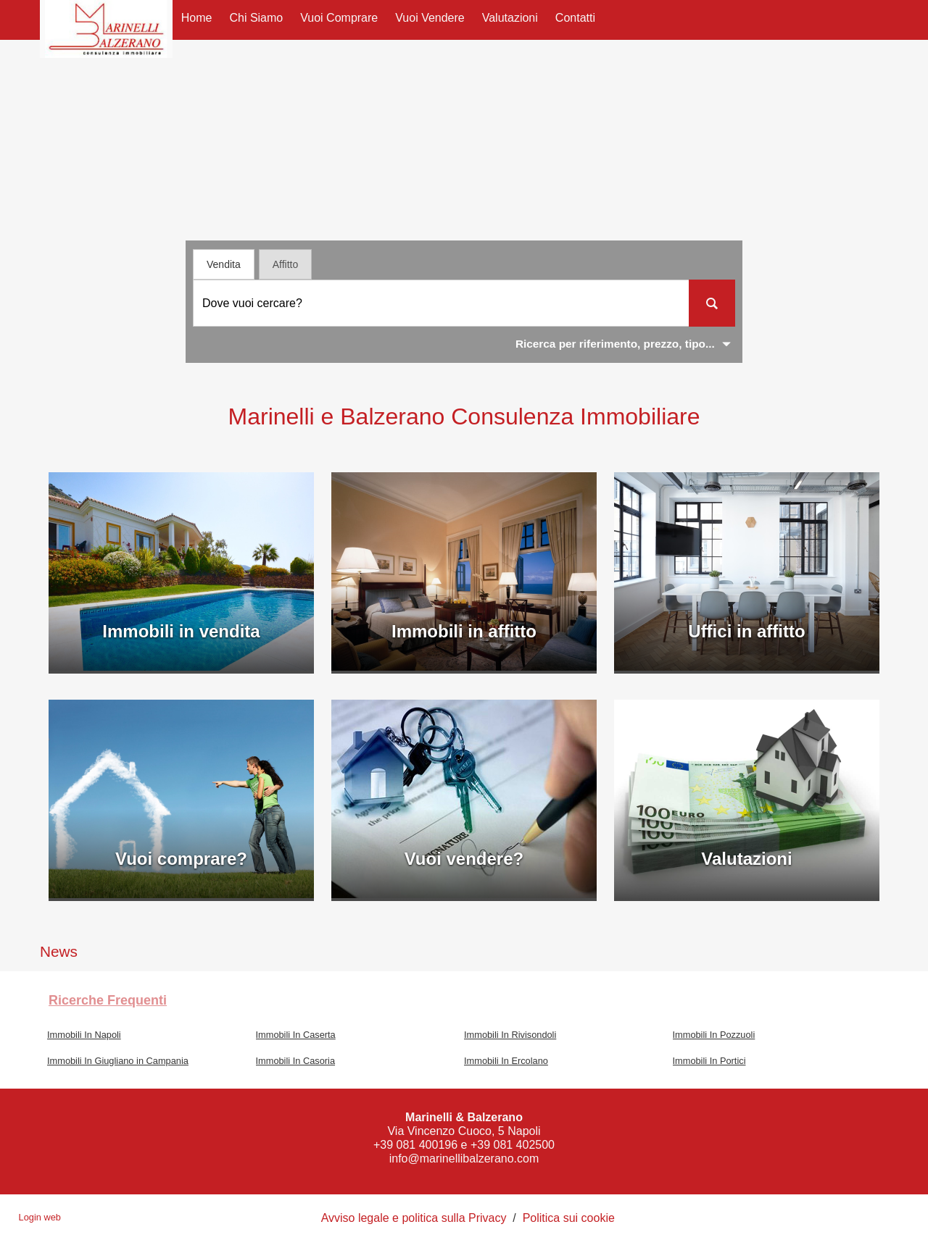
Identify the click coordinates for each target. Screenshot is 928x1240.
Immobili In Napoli (84, 1034)
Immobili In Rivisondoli (510, 1034)
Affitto (286, 264)
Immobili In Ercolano (506, 1060)
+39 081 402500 (513, 1145)
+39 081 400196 (415, 1145)
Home (196, 18)
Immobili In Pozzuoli (714, 1034)
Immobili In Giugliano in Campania (117, 1060)
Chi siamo (256, 18)
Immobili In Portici (709, 1060)
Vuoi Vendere (429, 18)
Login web (40, 1217)
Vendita (224, 264)
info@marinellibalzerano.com (464, 1158)
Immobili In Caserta (296, 1034)
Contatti (575, 18)
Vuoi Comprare (339, 18)
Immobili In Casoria (296, 1060)
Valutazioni (510, 18)
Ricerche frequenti (108, 1000)
